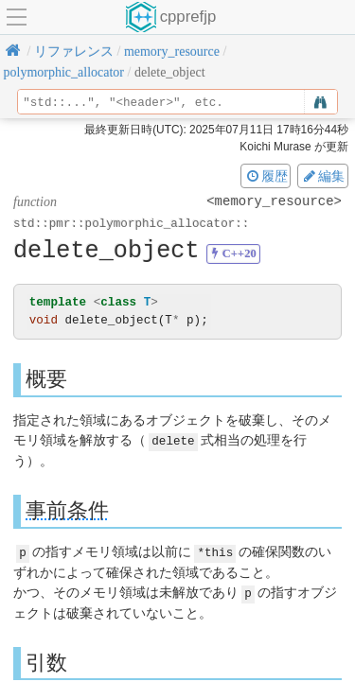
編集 (323, 176)
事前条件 (67, 509)
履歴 (266, 176)
